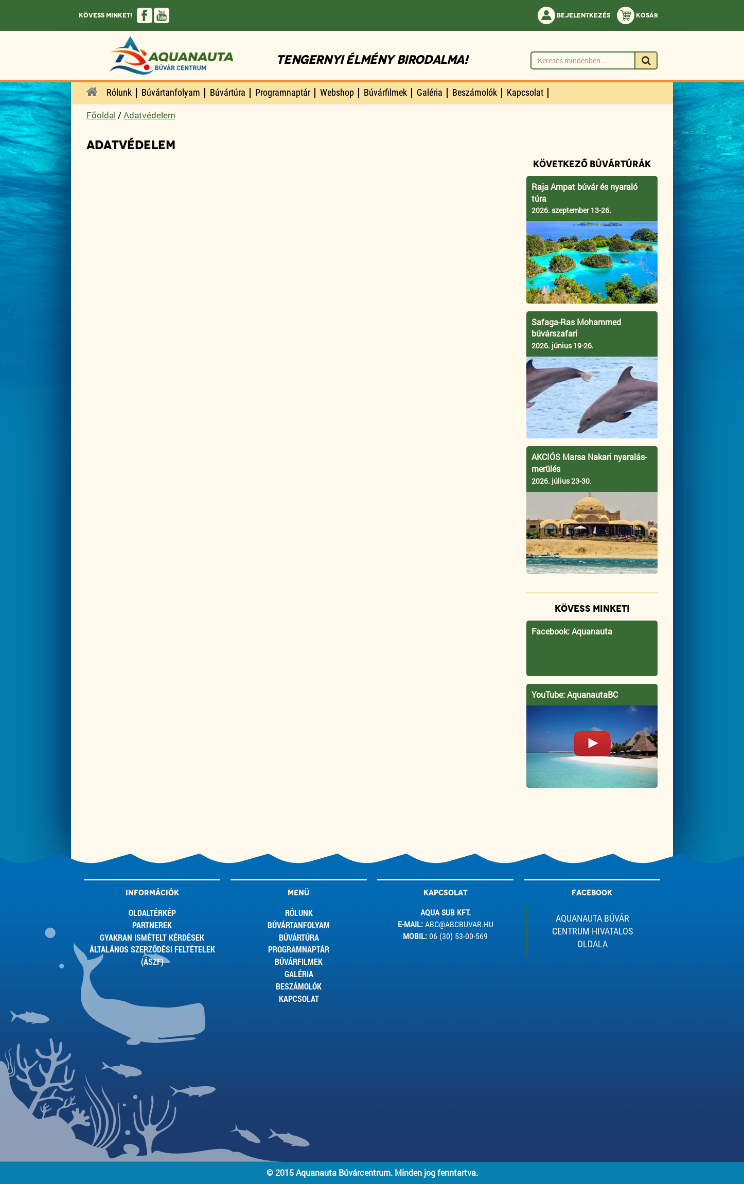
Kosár (637, 15)
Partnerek (152, 925)
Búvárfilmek (299, 961)
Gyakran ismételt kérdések (152, 937)
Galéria (299, 973)
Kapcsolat (299, 998)
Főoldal (101, 115)
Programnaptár (298, 949)
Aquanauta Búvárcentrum (591, 654)
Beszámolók (299, 986)
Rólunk (299, 912)
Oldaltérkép (152, 912)
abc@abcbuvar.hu (459, 924)
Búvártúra (299, 937)
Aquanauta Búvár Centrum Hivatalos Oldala (592, 931)
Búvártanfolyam (299, 925)
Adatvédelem (149, 115)
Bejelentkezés (574, 15)
